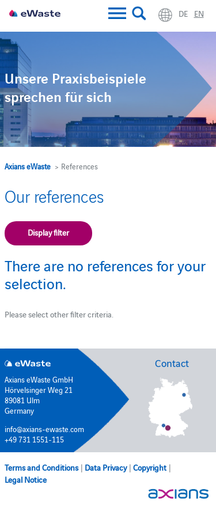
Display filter (48, 232)
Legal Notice (26, 479)
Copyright (149, 467)
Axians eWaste (28, 166)
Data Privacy (106, 467)
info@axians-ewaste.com (44, 428)
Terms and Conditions (41, 467)
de (183, 13)
